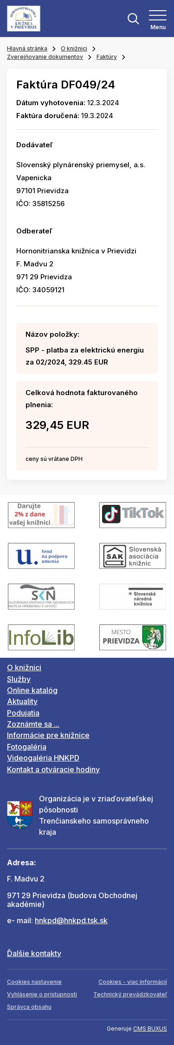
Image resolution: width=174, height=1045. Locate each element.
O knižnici (74, 48)
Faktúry (107, 56)
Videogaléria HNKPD (43, 757)
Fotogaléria (26, 746)
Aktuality (22, 701)
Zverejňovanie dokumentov (45, 56)
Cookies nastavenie (34, 981)
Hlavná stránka (27, 48)
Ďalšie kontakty (34, 953)
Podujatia (23, 713)
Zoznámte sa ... (33, 724)
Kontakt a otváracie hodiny (53, 769)
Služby (19, 679)
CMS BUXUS (150, 1028)
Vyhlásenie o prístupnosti (42, 994)
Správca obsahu (29, 1006)
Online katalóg (32, 690)
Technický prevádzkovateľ (130, 994)
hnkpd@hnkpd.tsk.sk (71, 920)
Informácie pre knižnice (48, 735)
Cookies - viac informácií (132, 981)
